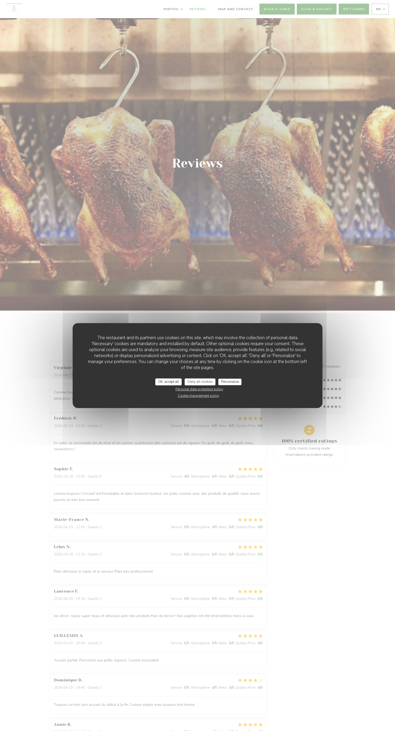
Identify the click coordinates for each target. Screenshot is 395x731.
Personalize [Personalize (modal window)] (230, 381)
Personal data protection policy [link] (199, 389)
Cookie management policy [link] (198, 395)
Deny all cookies (200, 381)
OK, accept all (168, 381)
